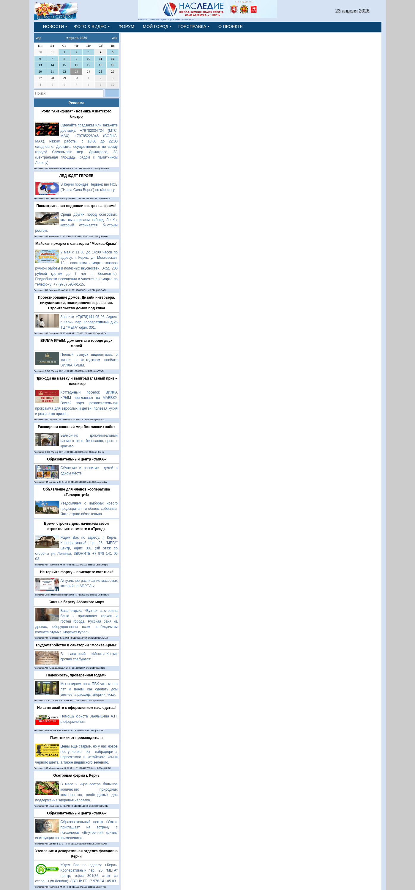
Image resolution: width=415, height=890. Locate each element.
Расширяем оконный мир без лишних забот (76, 427)
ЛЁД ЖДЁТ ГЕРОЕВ (76, 176)
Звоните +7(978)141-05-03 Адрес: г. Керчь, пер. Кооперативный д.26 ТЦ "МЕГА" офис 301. (89, 322)
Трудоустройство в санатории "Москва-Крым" (76, 645)
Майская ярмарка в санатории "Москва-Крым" (76, 244)
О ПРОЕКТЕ (230, 26)
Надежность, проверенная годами (76, 675)
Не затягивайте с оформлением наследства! (76, 708)
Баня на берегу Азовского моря (76, 602)
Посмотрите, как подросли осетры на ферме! (76, 206)
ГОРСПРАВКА (192, 26)
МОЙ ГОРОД (155, 26)
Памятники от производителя (76, 738)
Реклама (76, 103)
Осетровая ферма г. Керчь (76, 775)
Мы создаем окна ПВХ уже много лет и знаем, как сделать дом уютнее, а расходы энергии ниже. (89, 689)
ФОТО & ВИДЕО (90, 26)
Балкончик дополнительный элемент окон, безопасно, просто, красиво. (89, 440)
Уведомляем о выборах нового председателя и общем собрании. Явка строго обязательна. (89, 508)
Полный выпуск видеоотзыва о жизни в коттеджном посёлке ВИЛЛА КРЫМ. (89, 359)
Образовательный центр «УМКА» (76, 459)
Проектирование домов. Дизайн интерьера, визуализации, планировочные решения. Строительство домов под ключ (76, 302)
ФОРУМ (126, 26)
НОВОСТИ (53, 26)
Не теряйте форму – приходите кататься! (76, 572)
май (114, 38)
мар (38, 38)
